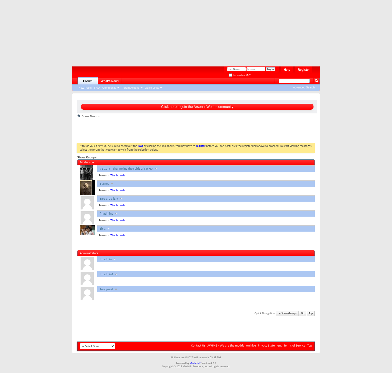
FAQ (97, 87)
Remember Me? (239, 75)
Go (302, 313)
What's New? (110, 81)
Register (304, 69)
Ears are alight (109, 198)
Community (109, 87)
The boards (117, 175)
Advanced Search (304, 87)
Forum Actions (130, 87)
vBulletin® (195, 363)
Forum (87, 81)
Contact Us (198, 345)
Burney (104, 183)
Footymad (106, 289)
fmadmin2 (106, 213)
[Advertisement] (193, 31)
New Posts (85, 87)
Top (311, 313)
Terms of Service (294, 345)
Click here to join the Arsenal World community (197, 107)
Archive (251, 345)
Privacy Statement (270, 345)
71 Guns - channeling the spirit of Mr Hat (127, 168)
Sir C (103, 228)
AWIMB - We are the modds (225, 345)
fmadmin (106, 259)
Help (287, 69)
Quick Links (152, 87)
